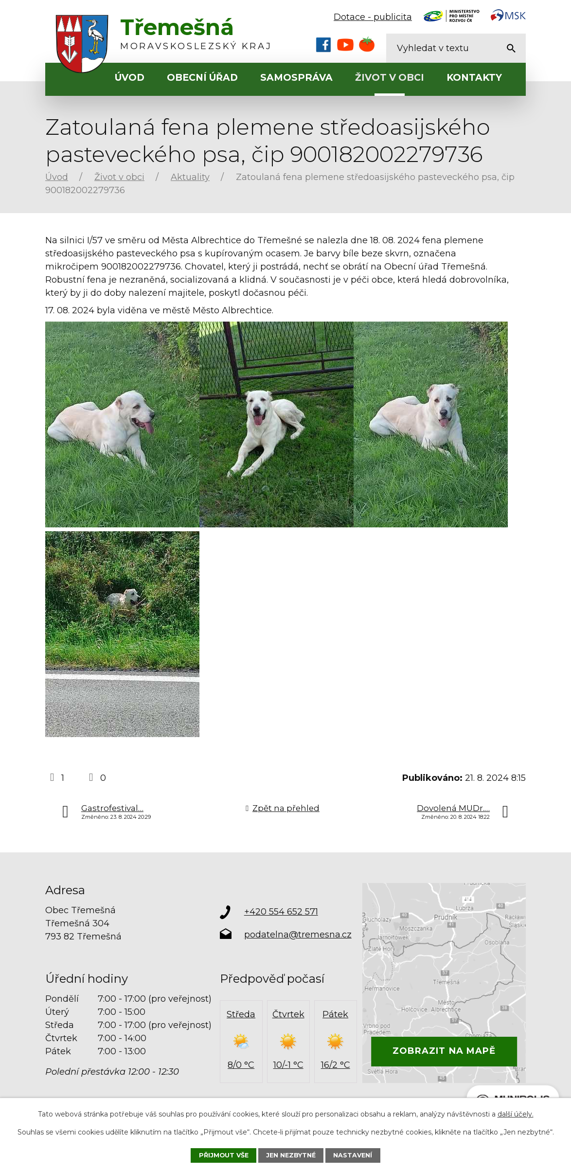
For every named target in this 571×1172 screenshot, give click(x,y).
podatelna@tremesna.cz (298, 934)
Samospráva (296, 77)
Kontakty (474, 77)
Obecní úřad (202, 77)
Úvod (129, 77)
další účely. (516, 1114)
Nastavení (352, 1155)
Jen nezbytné (291, 1155)
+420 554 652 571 (281, 911)
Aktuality (190, 177)
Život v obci (389, 77)
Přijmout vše (224, 1155)
